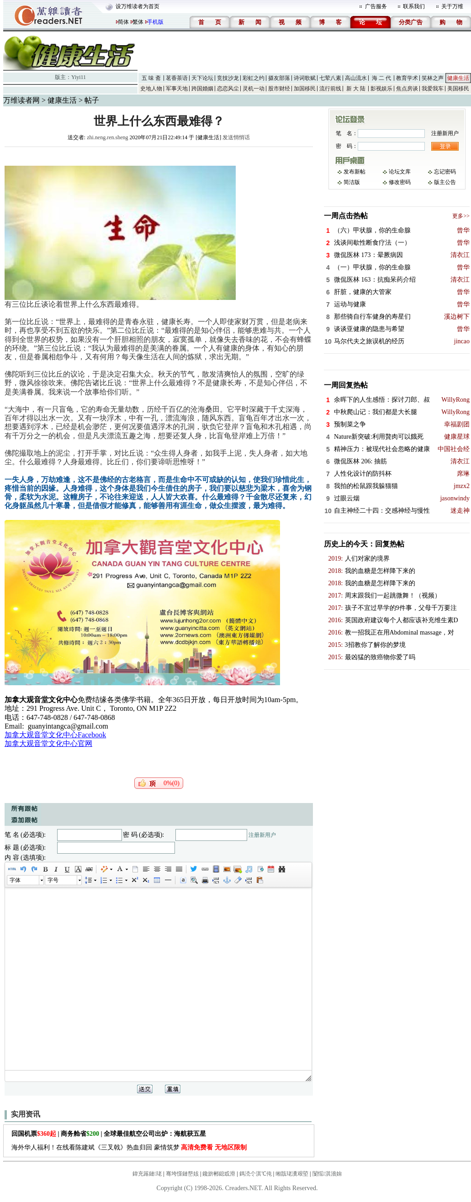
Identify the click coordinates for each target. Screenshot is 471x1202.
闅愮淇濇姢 (327, 1174)
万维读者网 (21, 100)
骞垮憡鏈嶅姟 (182, 1174)
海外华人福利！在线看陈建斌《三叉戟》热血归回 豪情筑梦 (129, 1147)
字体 (15, 880)
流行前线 (330, 88)
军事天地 (177, 88)
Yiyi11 (78, 77)
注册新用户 (262, 835)
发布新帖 (354, 171)
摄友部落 (279, 78)
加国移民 (305, 88)
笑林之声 (433, 78)
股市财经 (279, 88)
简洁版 (352, 182)
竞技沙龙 (228, 78)
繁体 (137, 22)
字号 (53, 880)
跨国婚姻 (202, 88)
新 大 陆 (355, 88)
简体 (123, 22)
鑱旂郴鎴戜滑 (218, 1174)
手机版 (155, 22)
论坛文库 (400, 171)
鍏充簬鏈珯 (147, 1174)
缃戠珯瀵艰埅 (291, 1174)
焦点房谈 (407, 88)
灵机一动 (254, 88)
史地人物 (151, 88)
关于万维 (452, 6)
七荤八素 (330, 78)
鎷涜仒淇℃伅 (255, 1174)
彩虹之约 (254, 78)
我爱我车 (433, 88)
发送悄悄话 (236, 137)
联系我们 (414, 6)
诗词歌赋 (305, 78)
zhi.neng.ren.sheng (107, 137)
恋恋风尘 (228, 88)
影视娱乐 (381, 88)
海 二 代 (381, 78)
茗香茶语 (177, 78)
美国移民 (458, 88)
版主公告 (445, 182)
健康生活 (458, 78)
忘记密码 (445, 171)
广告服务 (376, 6)
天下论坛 (202, 78)
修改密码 (400, 182)
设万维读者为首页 (137, 6)
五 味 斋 (151, 78)
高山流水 (356, 78)
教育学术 (407, 78)
